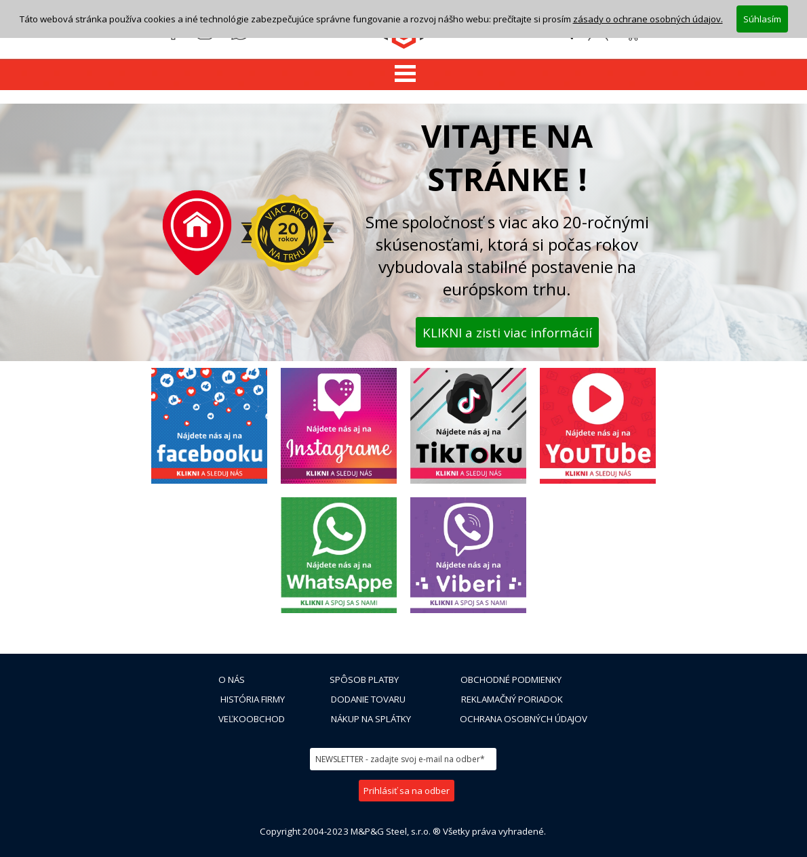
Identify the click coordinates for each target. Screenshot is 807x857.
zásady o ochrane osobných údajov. (648, 19)
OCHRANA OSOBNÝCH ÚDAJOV (523, 719)
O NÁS (231, 679)
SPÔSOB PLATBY (364, 679)
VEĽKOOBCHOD (251, 719)
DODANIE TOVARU (368, 699)
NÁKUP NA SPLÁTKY (371, 719)
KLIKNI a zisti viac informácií (507, 332)
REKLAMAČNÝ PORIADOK (512, 699)
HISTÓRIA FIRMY (252, 699)
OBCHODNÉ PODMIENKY (511, 679)
